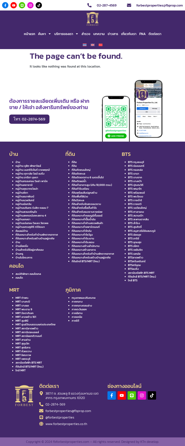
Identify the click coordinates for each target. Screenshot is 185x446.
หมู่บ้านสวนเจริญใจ (26, 212)
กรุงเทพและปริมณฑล (84, 298)
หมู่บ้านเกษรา (23, 219)
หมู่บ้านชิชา (22, 193)
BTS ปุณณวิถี (135, 185)
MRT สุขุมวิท (22, 344)
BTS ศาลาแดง (136, 212)
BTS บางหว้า (135, 181)
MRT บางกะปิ (23, 302)
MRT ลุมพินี (22, 321)
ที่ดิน (74, 162)
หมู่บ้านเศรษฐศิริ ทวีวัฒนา (30, 227)
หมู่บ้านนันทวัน (23, 204)
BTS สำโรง (134, 223)
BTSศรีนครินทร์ (137, 261)
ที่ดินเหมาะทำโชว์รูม (82, 235)
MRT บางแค (22, 306)
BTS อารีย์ (133, 238)
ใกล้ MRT (21, 370)
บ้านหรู (19, 254)
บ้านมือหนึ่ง (22, 246)
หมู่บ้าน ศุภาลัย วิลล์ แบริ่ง (30, 174)
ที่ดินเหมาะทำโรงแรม (83, 242)
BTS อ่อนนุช (134, 235)
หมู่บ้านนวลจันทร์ (25, 200)
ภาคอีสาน (77, 313)
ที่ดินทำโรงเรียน (80, 189)
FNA (142, 33)
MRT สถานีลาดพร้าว (27, 328)
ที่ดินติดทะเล (78, 174)
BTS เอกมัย (134, 254)
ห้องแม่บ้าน (22, 231)
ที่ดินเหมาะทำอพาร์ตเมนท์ (86, 227)
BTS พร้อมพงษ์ (136, 193)
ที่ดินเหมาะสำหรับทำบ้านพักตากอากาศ (37, 235)
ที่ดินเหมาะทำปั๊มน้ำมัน (84, 219)
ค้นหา (44, 34)
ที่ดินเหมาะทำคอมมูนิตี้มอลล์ (87, 216)
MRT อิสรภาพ (23, 355)
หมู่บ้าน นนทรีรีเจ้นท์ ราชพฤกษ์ (33, 170)
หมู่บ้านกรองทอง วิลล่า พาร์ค (32, 181)
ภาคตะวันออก (79, 309)
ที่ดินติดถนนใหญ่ (81, 170)
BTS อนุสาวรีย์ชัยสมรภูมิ (141, 231)
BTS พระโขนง (135, 196)
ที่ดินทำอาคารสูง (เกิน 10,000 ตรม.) (92, 185)
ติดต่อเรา (155, 33)
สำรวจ (86, 33)
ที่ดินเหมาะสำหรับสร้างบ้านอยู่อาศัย (35, 238)
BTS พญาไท (135, 189)
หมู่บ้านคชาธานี (24, 185)
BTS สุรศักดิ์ (135, 227)
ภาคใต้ (75, 321)
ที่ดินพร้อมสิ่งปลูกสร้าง (84, 193)
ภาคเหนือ (77, 317)
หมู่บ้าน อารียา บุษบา (27, 177)
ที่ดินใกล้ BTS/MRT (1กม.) (86, 261)
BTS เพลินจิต (135, 250)
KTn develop (149, 441)
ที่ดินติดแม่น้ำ (79, 181)
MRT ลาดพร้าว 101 (26, 317)
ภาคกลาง (77, 302)
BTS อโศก (133, 246)
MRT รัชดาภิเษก (25, 313)
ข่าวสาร (113, 33)
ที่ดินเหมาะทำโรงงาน (83, 238)
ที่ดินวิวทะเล (78, 200)
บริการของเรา (66, 34)
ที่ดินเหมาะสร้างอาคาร (84, 250)
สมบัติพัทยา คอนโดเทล (28, 274)
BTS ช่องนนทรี (136, 166)
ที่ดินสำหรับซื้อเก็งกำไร (84, 208)
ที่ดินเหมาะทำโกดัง (82, 231)
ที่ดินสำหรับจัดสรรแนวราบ (86, 204)
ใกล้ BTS (132, 280)
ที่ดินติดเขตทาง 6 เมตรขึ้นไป (88, 177)
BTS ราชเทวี (134, 204)
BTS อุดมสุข (134, 242)
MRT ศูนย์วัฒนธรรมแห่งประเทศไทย (36, 324)
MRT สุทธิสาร (23, 347)
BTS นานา (133, 174)
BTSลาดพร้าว (135, 258)
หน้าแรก (29, 33)
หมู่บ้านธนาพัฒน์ (25, 196)
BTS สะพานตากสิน (138, 219)
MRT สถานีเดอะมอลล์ (27, 332)
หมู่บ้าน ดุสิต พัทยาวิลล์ (28, 166)
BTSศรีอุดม (134, 265)
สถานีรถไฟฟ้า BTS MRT (141, 273)
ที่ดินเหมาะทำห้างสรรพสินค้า (87, 223)
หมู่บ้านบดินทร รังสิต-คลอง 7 (32, 208)
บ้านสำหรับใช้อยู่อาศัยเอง (30, 250)
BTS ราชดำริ (135, 200)
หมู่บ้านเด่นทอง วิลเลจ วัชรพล (32, 223)
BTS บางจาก (135, 177)
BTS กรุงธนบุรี (136, 162)
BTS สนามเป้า (135, 216)
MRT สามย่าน (23, 340)
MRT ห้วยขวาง (24, 351)
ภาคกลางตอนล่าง (82, 306)
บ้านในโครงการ (24, 258)
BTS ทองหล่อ (135, 170)
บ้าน (18, 162)
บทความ (99, 33)
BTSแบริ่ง (133, 269)
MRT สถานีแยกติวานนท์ (29, 336)
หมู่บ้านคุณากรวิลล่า (27, 189)
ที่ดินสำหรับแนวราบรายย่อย (87, 212)
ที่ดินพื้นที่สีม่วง (80, 196)
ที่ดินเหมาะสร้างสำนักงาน (86, 246)
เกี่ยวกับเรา (128, 33)
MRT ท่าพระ (22, 298)
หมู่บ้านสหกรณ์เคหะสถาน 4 (31, 216)
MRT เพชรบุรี (23, 359)
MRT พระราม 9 (24, 309)
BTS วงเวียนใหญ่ (137, 208)
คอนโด (19, 278)
